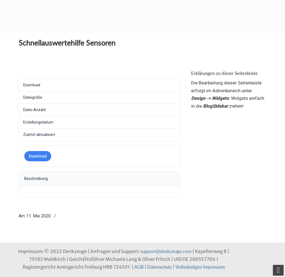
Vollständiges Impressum (200, 267)
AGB (139, 267)
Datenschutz (159, 267)
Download (38, 156)
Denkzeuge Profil (46, 9)
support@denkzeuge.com (165, 251)
